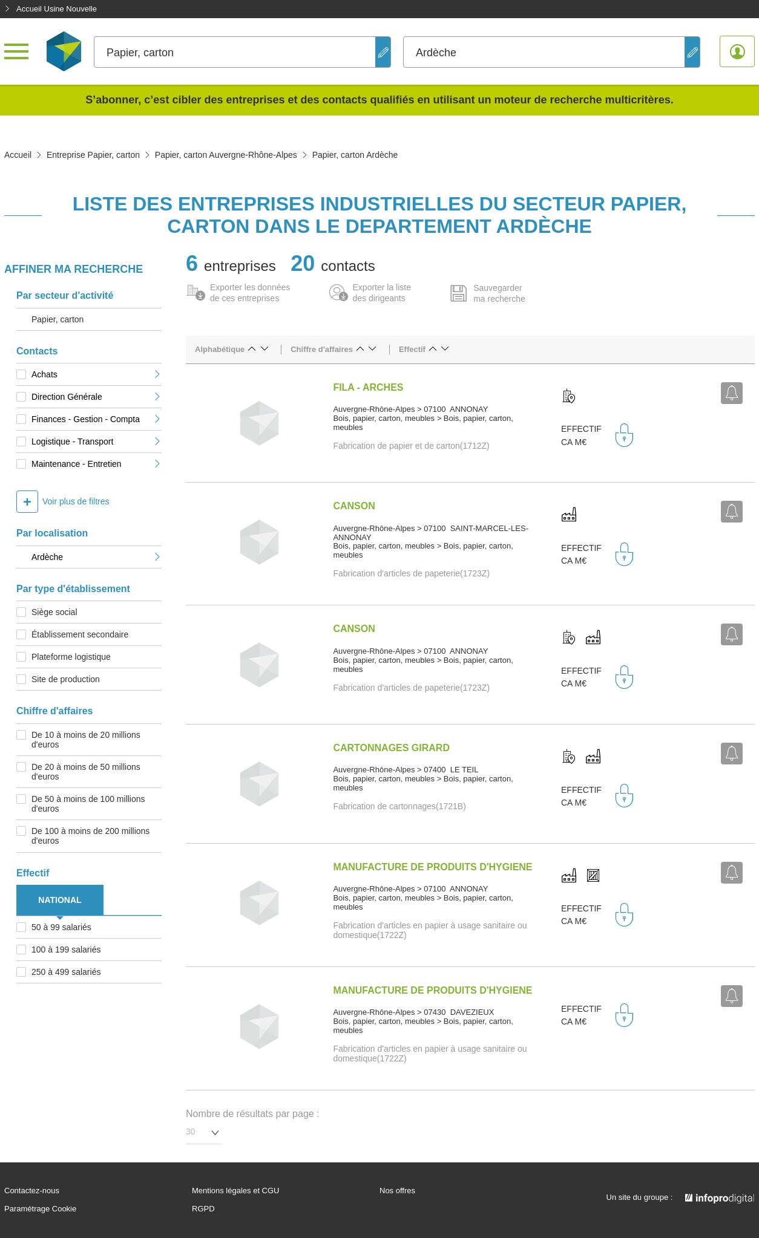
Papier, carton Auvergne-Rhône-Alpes (226, 155)
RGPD (203, 1209)
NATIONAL (59, 900)
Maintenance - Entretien (96, 464)
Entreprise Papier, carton (93, 155)
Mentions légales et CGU (236, 1191)
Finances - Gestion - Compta (96, 419)
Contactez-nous (31, 1191)
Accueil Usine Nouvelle (50, 8)
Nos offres (397, 1191)
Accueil (17, 155)
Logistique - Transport (96, 441)
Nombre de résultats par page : (253, 1114)
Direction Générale (96, 397)
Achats (96, 374)
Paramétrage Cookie (40, 1209)
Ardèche (96, 557)
